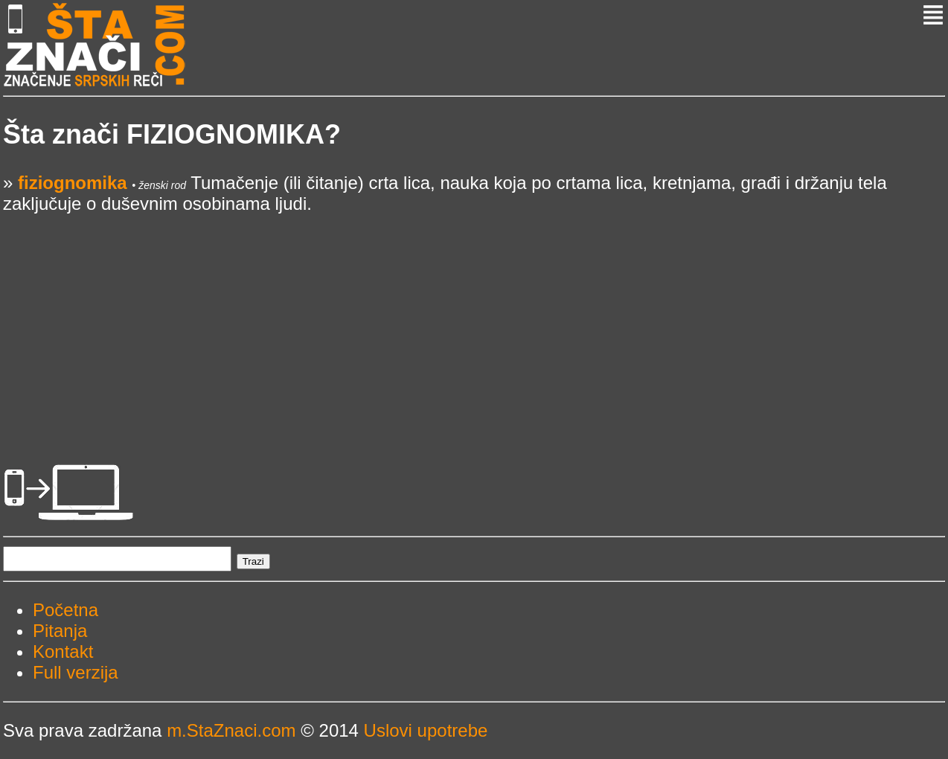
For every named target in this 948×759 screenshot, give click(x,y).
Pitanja (60, 631)
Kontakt (63, 651)
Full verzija (75, 672)
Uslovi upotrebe (426, 730)
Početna (65, 610)
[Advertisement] (449, 318)
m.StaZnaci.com (231, 730)
